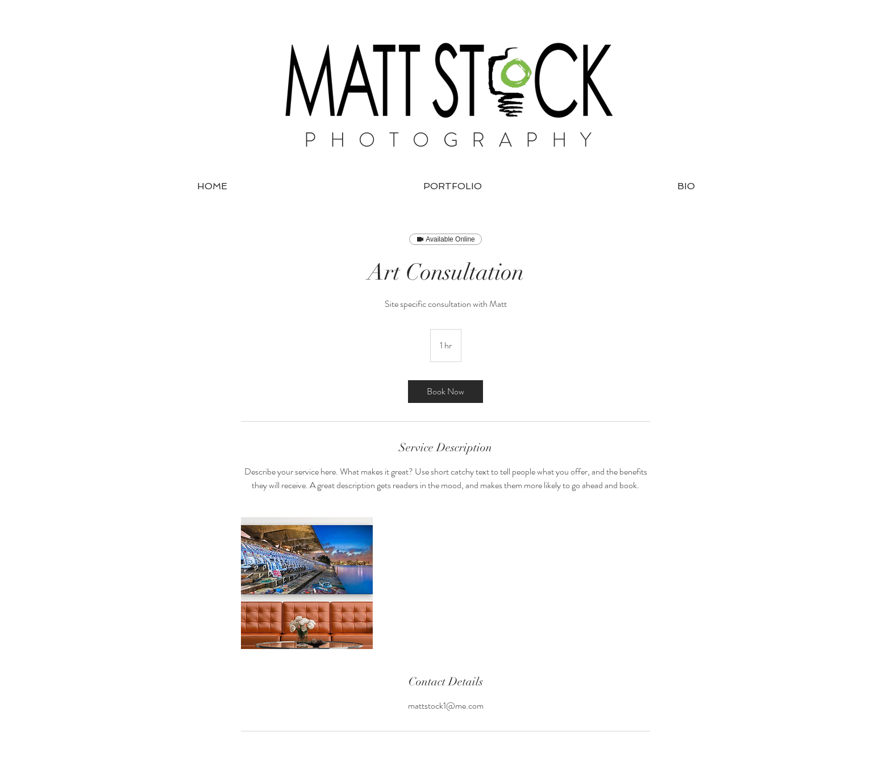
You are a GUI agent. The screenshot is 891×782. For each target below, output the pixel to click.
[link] (445, 391)
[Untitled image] (307, 583)
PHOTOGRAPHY (455, 140)
